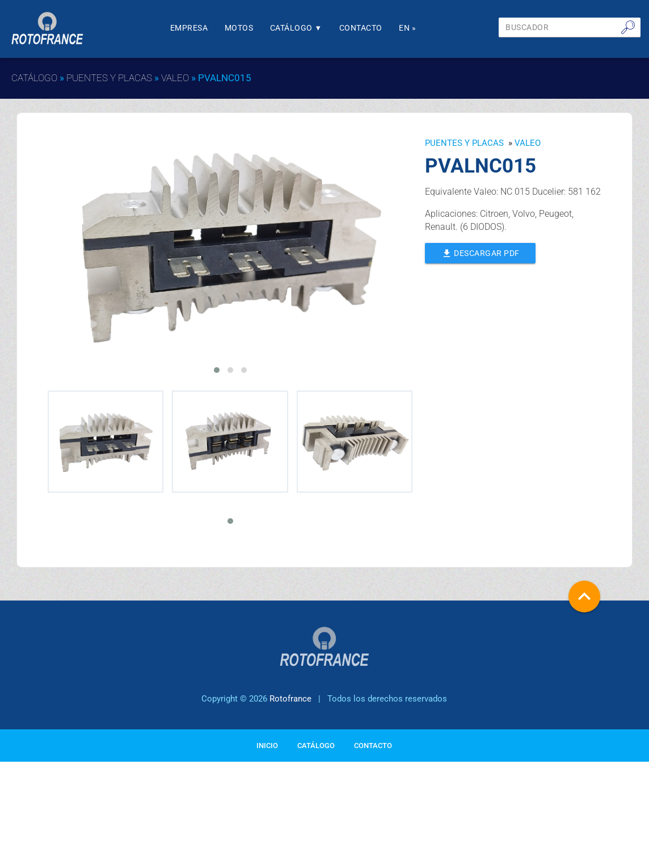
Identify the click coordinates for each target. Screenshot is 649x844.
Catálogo (304, 28)
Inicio (267, 785)
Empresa (191, 28)
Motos (244, 28)
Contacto (372, 28)
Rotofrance (290, 739)
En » (422, 28)
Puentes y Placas (109, 77)
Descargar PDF (483, 252)
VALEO (175, 77)
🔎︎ (628, 27)
